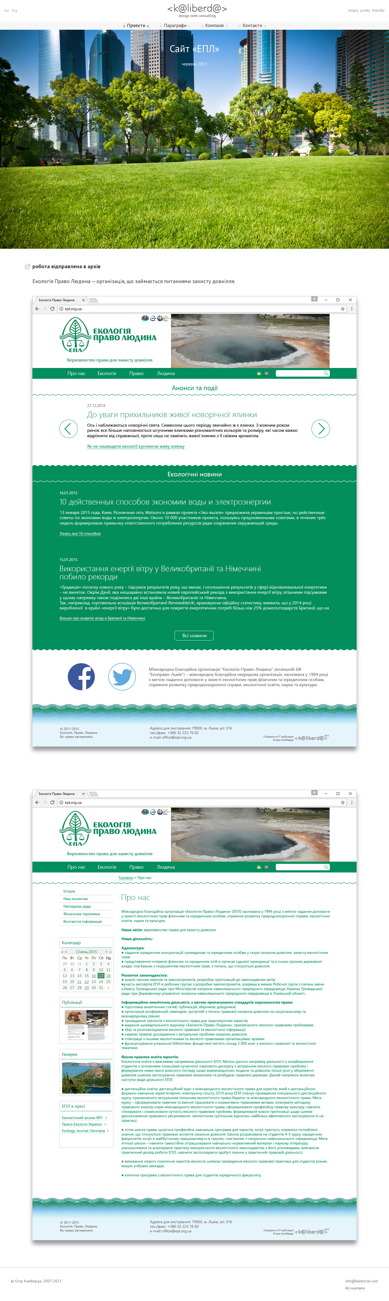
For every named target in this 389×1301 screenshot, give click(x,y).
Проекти (136, 25)
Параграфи (175, 25)
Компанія (214, 25)
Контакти (252, 25)
